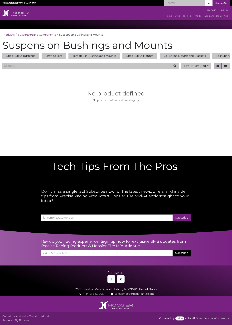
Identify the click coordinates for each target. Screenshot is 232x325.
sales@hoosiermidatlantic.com (134, 293)
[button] (196, 66)
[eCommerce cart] (212, 10)
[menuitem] (168, 16)
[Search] (209, 3)
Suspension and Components (37, 34)
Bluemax (25, 320)
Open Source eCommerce (213, 318)
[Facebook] (111, 279)
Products (8, 34)
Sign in (224, 10)
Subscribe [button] (181, 217)
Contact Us (221, 3)
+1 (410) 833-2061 (94, 293)
